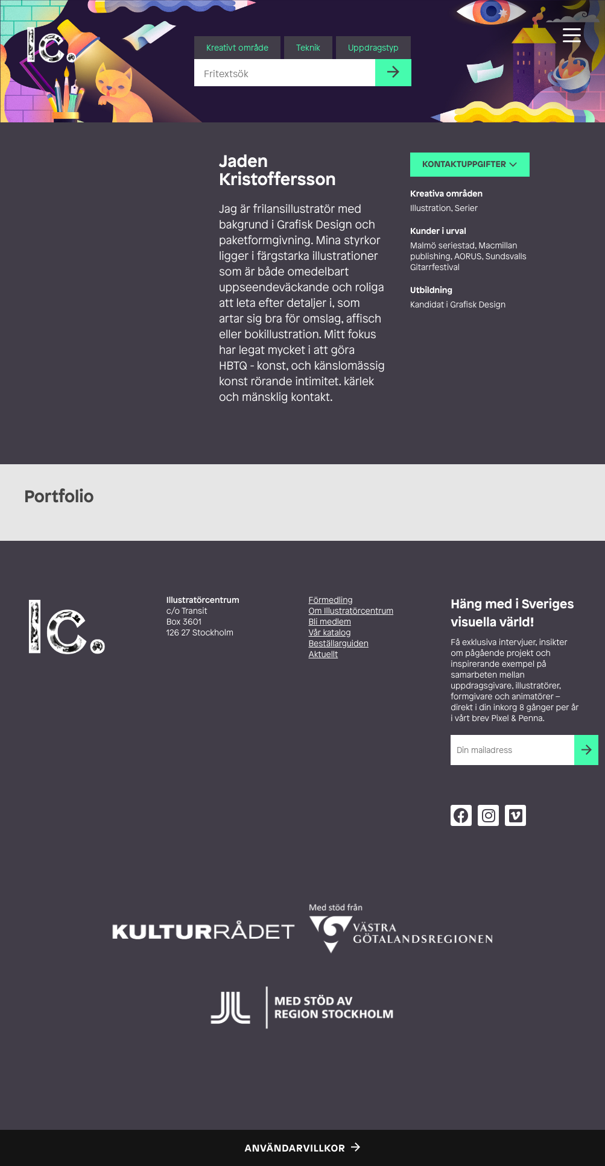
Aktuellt (323, 654)
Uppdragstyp (373, 47)
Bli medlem (330, 622)
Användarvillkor (295, 1148)
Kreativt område (237, 47)
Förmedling (331, 600)
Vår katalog (330, 632)
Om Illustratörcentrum (351, 611)
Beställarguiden (339, 643)
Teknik (308, 47)
